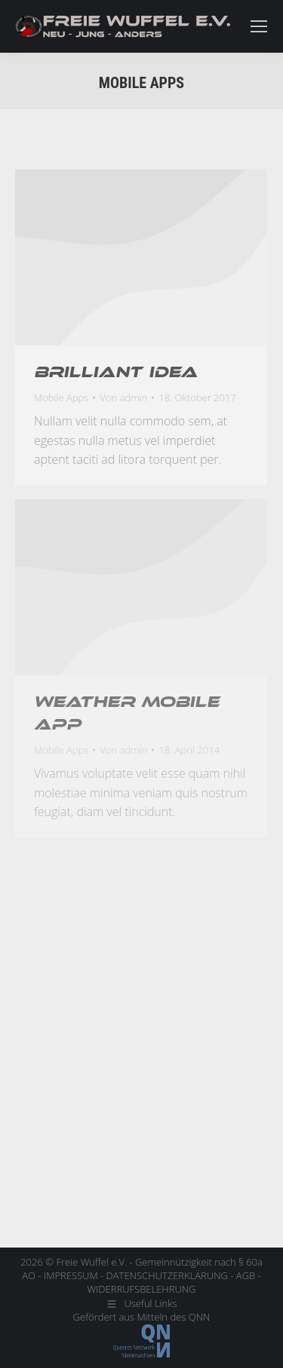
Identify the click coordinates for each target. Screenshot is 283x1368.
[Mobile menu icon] (259, 26)
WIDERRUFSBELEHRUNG (141, 1289)
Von (123, 397)
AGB (245, 1275)
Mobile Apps (61, 397)
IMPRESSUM (71, 1275)
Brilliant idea (116, 372)
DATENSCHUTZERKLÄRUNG (167, 1275)
